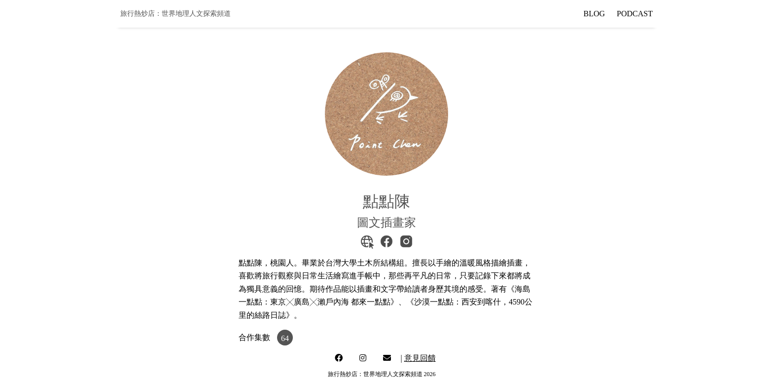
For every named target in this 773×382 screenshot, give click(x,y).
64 (285, 338)
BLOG (594, 13)
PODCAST (635, 13)
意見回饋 (420, 358)
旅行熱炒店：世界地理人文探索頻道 (175, 13)
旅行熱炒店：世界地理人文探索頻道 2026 (382, 374)
